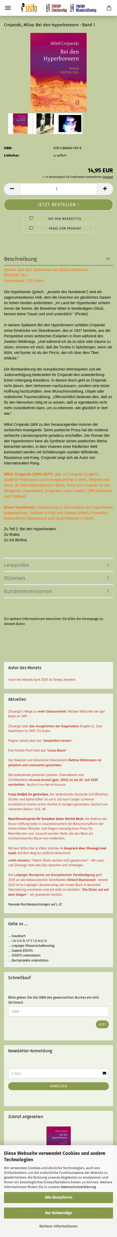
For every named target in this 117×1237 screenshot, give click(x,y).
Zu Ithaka (11, 534)
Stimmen (14, 578)
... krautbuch (17, 936)
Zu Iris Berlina (15, 540)
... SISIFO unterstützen (24, 955)
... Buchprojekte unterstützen (28, 960)
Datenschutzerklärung (78, 1187)
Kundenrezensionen (28, 591)
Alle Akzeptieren (58, 1197)
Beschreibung (20, 259)
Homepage (90, 619)
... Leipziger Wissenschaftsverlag (31, 946)
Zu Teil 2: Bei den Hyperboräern (30, 529)
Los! (102, 1024)
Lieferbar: (11, 155)
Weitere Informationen (58, 1226)
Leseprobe (16, 565)
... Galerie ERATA (20, 951)
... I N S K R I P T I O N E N (27, 941)
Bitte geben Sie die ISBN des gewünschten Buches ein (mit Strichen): (53, 999)
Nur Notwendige (58, 1213)
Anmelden (58, 1086)
